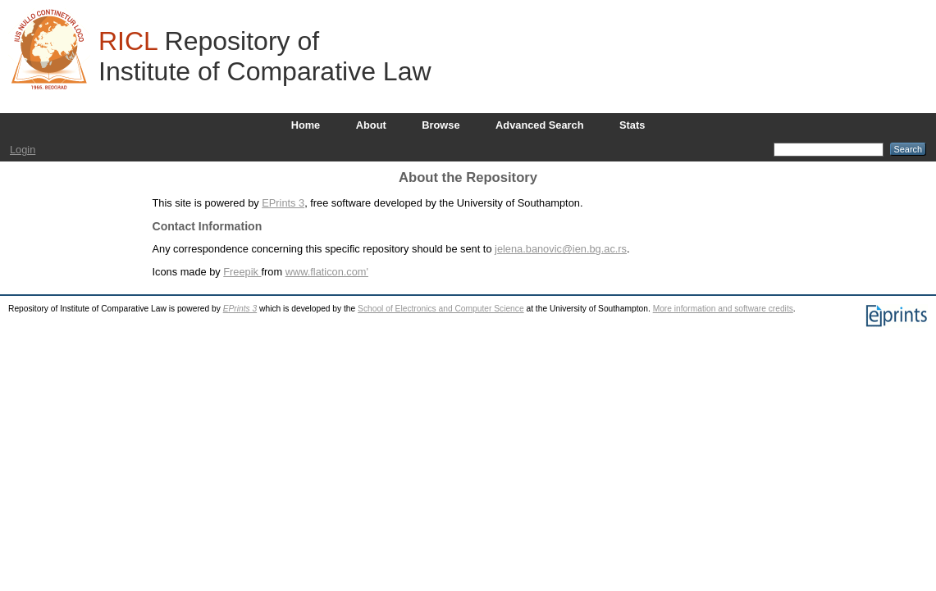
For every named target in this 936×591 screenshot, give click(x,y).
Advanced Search (539, 125)
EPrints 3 (283, 203)
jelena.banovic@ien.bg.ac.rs (561, 249)
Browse (440, 125)
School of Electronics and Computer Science (441, 308)
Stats (632, 125)
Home (306, 125)
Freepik (242, 272)
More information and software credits (723, 308)
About (371, 125)
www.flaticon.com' (326, 272)
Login (22, 149)
